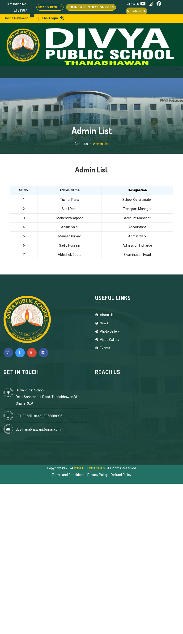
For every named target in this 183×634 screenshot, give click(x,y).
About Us (104, 315)
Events (102, 348)
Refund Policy (121, 475)
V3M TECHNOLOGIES (90, 468)
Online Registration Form (91, 7)
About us (81, 144)
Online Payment (19, 18)
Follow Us (133, 4)
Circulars (136, 11)
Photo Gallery (107, 331)
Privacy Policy (97, 475)
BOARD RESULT (50, 7)
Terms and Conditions (68, 475)
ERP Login (53, 18)
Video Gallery (107, 340)
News (101, 323)
